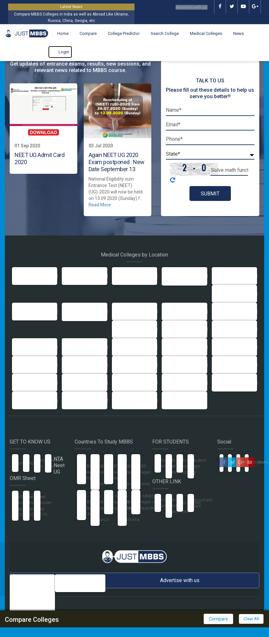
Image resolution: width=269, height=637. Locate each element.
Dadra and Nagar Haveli (84, 311)
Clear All (250, 618)
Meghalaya (26, 364)
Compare (85, 33)
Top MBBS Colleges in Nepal (115, 469)
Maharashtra (178, 347)
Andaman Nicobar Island (184, 276)
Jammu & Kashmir (183, 329)
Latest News (71, 7)
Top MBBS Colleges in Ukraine (142, 472)
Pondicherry (176, 364)
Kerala (71, 347)
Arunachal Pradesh (84, 400)
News (235, 33)
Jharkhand (226, 329)
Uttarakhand (228, 382)
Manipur (223, 347)
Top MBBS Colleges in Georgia (129, 472)
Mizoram (74, 364)
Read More (100, 204)
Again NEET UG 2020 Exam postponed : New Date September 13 (117, 161)
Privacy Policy (165, 502)
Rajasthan (25, 382)
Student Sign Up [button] (198, 466)
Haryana (224, 311)
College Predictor (120, 33)
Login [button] (60, 52)
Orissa (122, 364)
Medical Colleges (202, 33)
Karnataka (26, 347)
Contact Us (56, 463)
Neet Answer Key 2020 (33, 505)
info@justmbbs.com (83, 580)
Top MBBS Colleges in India (88, 469)
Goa (119, 311)
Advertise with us (185, 7)
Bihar (220, 293)
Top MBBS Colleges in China (88, 505)
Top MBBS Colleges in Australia (130, 508)
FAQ (30, 463)
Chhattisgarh (128, 400)
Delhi (20, 276)
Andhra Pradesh (231, 276)
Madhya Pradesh (132, 347)
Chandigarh (27, 311)
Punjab (222, 364)
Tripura (172, 382)
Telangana (175, 400)
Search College (161, 33)
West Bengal (27, 400)
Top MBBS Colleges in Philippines (145, 502)
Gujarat (172, 311)
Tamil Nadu (126, 382)
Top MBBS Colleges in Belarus (102, 508)
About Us (43, 463)
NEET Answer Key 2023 (22, 505)
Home (60, 33)
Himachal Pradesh (133, 329)
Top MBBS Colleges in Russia (102, 472)
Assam (122, 276)
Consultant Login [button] (201, 502)
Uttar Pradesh (79, 276)
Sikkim (71, 382)
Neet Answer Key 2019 (44, 505)
